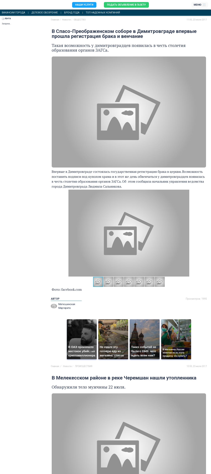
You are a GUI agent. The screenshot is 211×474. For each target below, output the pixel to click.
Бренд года (73, 12)
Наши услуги (84, 4)
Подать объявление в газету (126, 4)
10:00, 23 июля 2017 (197, 366)
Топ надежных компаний (105, 12)
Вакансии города (14, 12)
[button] (203, 233)
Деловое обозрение (45, 12)
